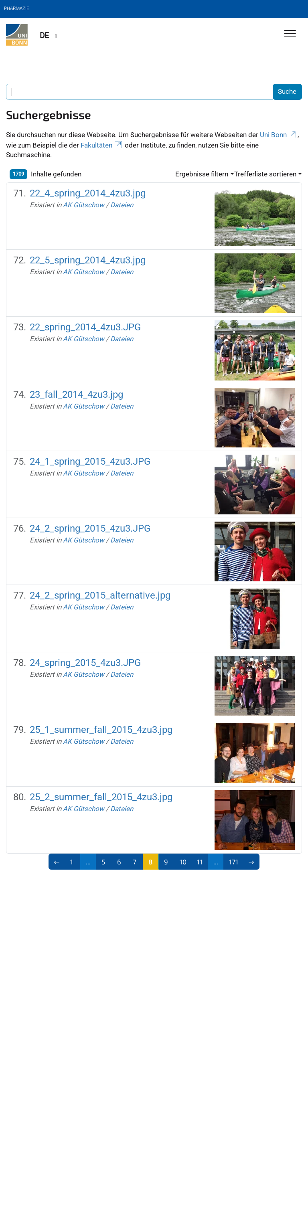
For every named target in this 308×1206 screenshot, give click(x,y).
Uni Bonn (279, 135)
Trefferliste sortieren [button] (265, 174)
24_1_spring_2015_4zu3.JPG (90, 461)
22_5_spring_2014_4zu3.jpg (88, 260)
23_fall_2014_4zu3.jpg (76, 394)
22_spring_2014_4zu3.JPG (85, 327)
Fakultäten (102, 145)
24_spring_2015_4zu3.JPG (85, 662)
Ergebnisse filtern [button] (201, 174)
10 (183, 862)
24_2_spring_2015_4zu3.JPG (90, 528)
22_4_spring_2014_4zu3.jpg (88, 193)
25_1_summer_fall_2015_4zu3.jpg (101, 729)
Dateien (121, 205)
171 (233, 862)
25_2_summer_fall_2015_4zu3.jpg (101, 797)
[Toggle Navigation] (290, 34)
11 (200, 862)
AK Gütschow (83, 205)
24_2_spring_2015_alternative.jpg (100, 595)
